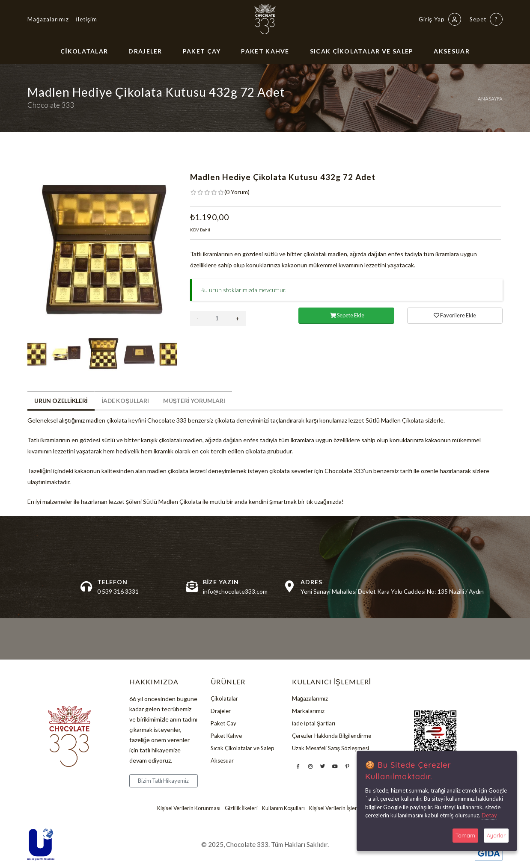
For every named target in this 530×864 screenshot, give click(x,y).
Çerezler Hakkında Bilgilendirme (331, 737)
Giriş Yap (440, 19)
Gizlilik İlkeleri (241, 808)
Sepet (486, 19)
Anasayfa (490, 98)
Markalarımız (308, 711)
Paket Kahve (265, 51)
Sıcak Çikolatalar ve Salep (362, 51)
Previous (21, 252)
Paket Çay (202, 51)
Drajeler (145, 51)
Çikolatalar (84, 51)
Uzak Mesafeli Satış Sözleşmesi (330, 750)
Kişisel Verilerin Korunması (188, 808)
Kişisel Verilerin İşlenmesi (340, 808)
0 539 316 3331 (118, 591)
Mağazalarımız (48, 19)
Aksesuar (451, 51)
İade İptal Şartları (314, 724)
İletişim (86, 19)
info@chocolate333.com (235, 591)
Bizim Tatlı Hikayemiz (163, 780)
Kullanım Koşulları (283, 808)
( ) (237, 191)
